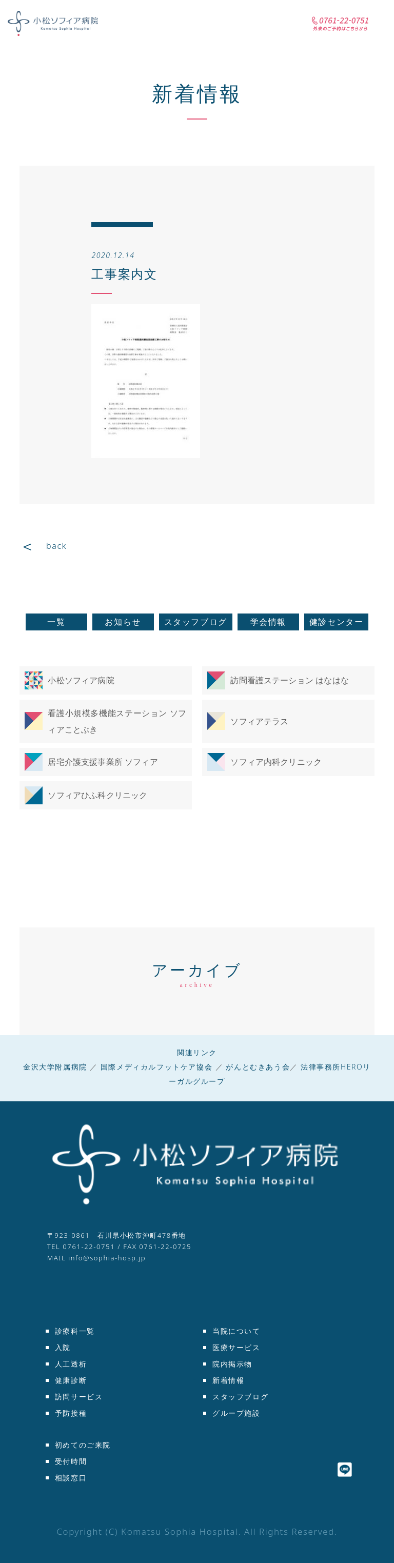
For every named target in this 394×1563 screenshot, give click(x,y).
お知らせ (123, 621)
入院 (63, 1347)
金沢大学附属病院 (55, 1067)
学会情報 (268, 621)
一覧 (56, 621)
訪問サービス (79, 1396)
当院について (236, 1331)
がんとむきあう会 (258, 1067)
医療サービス (236, 1347)
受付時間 (71, 1461)
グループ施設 (236, 1413)
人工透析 (71, 1364)
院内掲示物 (232, 1364)
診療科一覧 (75, 1331)
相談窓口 (71, 1477)
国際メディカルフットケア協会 (156, 1067)
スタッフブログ (195, 621)
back (56, 545)
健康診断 (71, 1380)
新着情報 (197, 93)
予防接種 (71, 1413)
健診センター (336, 621)
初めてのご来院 (83, 1445)
